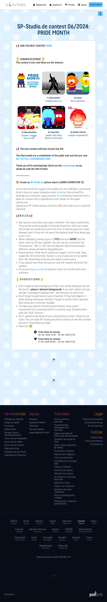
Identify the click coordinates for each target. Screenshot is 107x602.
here (27, 236)
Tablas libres (10, 429)
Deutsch (39, 522)
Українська (45, 547)
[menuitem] (39, 4)
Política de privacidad (93, 419)
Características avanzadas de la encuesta (61, 427)
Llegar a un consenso (64, 486)
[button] (100, 13)
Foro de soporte (36, 429)
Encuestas (9, 426)
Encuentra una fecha (64, 451)
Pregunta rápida (11, 422)
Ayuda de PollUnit (37, 422)
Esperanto (66, 522)
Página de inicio (11, 448)
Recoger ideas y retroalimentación (12, 434)
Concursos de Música (14, 445)
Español (81, 522)
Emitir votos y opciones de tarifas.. (65, 446)
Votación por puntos (63, 470)
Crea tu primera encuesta (61, 420)
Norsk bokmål (85, 530)
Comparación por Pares (15, 452)
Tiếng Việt (63, 547)
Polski (34, 538)
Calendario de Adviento (15, 455)
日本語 (69, 530)
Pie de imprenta (95, 426)
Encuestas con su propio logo (65, 462)
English (52, 522)
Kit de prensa (96, 444)
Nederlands (19, 538)
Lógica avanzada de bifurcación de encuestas (66, 434)
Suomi (94, 522)
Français (19, 530)
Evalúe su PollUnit (62, 467)
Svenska (76, 538)
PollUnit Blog (97, 438)
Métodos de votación (14, 419)
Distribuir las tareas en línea (64, 440)
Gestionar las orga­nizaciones (63, 490)
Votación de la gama (63, 473)
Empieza (33, 419)
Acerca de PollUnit (94, 441)
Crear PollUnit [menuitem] (95, 5)
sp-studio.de (40, 269)
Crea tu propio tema (63, 458)
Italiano (55, 530)
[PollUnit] (95, 594)
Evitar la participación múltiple (64, 496)
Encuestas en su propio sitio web (65, 478)
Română (62, 538)
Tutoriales (33, 426)
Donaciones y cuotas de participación (65, 502)
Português (47, 538)
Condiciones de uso (94, 422)
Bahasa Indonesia (37, 530)
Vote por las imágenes (64, 454)
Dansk (26, 522)
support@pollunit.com (39, 432)
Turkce (89, 538)
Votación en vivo (62, 483)
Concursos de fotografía (15, 438)
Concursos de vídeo (13, 442)
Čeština (13, 522)
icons (59, 192)
